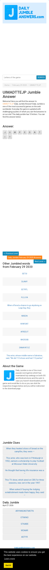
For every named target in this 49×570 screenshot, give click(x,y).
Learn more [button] (9, 559)
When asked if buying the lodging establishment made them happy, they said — (24, 492)
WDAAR (24, 530)
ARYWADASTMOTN (25, 511)
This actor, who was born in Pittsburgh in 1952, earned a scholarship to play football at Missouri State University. (24, 461)
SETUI (24, 274)
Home (7, 85)
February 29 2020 (19, 85)
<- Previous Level (11, 253)
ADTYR (24, 537)
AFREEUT (24, 332)
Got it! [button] (8, 565)
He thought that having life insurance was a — (24, 472)
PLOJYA (24, 297)
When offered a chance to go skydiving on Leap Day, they (24, 306)
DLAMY (24, 282)
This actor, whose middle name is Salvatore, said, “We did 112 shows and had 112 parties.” (24, 356)
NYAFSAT (24, 324)
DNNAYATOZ (24, 348)
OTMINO (24, 517)
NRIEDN (24, 316)
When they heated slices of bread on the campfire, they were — (24, 450)
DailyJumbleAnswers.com (24, 548)
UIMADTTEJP (35, 85)
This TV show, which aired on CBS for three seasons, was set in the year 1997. (24, 481)
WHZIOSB (24, 340)
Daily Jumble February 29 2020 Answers (24, 257)
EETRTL (24, 289)
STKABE (24, 524)
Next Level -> (40, 261)
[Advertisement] (24, 47)
